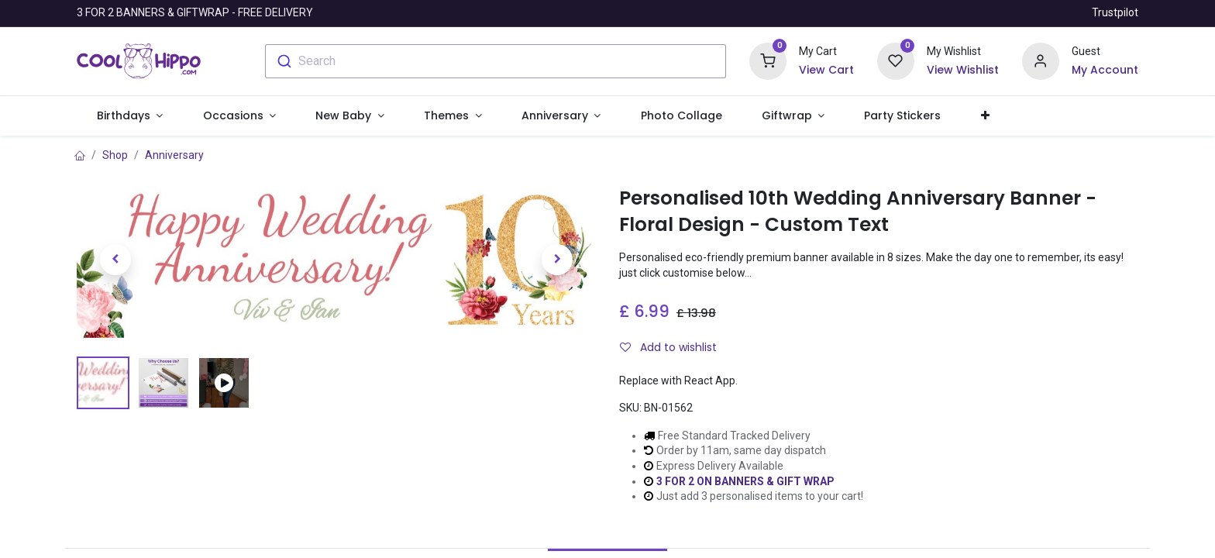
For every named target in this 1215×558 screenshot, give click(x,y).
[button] (985, 116)
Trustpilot (1115, 12)
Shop (115, 155)
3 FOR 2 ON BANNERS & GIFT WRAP (745, 481)
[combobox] (495, 61)
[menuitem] (681, 116)
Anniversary (174, 155)
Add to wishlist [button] (668, 347)
